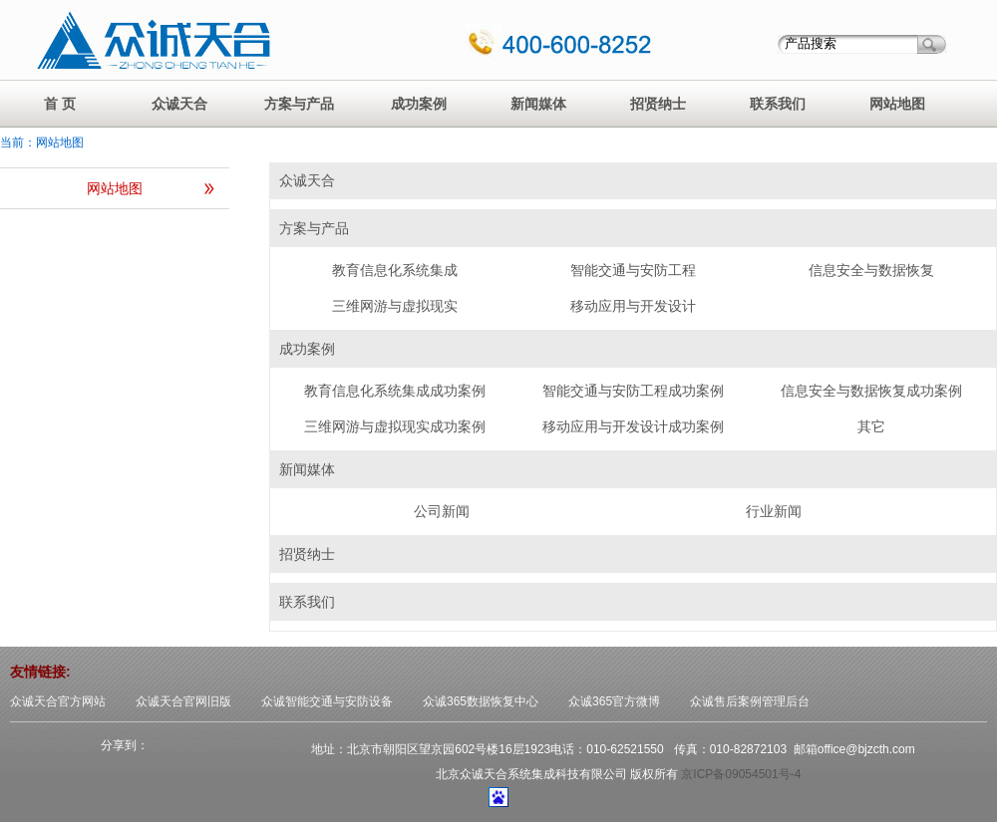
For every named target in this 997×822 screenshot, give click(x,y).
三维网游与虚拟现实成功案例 (395, 426)
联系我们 (778, 104)
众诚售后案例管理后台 (750, 701)
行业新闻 (774, 511)
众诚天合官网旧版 (183, 701)
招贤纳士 (658, 104)
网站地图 (897, 104)
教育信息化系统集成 (395, 270)
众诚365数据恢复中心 (480, 701)
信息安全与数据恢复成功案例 (871, 391)
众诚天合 (179, 104)
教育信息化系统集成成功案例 (395, 391)
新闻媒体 (538, 104)
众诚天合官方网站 (58, 701)
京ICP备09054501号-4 (741, 774)
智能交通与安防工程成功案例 (633, 391)
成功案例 (419, 104)
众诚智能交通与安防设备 (327, 701)
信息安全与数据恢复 (871, 270)
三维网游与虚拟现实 (395, 306)
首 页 (60, 104)
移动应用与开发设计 (633, 306)
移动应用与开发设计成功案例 (633, 426)
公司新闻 (442, 511)
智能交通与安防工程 (633, 270)
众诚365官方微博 (614, 701)
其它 (871, 426)
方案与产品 (299, 104)
